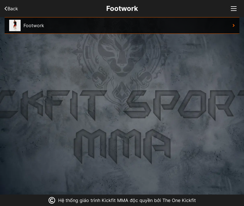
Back (11, 8)
